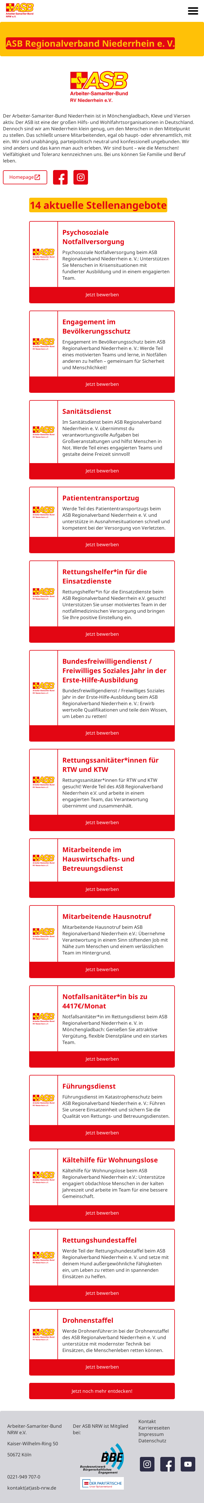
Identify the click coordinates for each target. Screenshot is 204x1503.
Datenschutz (152, 1440)
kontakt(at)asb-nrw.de (31, 1488)
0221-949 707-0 (23, 1477)
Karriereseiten (154, 1428)
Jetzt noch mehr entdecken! (102, 1391)
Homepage (25, 177)
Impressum (151, 1434)
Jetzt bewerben (102, 294)
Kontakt (147, 1421)
